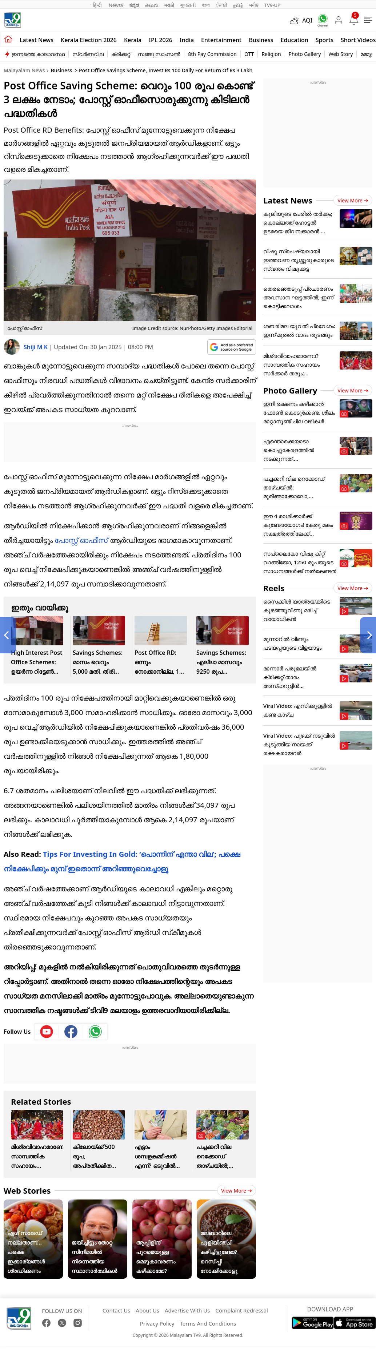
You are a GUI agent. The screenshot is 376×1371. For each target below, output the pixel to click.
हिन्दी (98, 5)
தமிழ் (238, 5)
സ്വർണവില (88, 54)
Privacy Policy (157, 1323)
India (187, 40)
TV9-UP (272, 5)
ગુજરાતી (188, 5)
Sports (324, 40)
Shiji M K (36, 347)
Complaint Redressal (241, 1310)
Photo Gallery (305, 54)
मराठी (169, 5)
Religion (271, 54)
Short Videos (358, 40)
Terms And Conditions (208, 1323)
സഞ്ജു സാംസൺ (159, 54)
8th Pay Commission (212, 54)
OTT (249, 54)
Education (294, 40)
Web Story (340, 54)
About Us (147, 1310)
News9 (116, 5)
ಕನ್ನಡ (134, 5)
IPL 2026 (160, 40)
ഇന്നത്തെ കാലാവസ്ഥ (38, 54)
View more (236, 1190)
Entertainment (221, 40)
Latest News (287, 200)
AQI (307, 20)
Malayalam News (24, 70)
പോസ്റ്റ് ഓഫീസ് (81, 540)
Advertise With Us (187, 1310)
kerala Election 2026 (89, 40)
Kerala (132, 40)
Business (261, 40)
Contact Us (116, 1310)
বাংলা (206, 5)
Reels (273, 587)
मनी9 (254, 5)
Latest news (36, 40)
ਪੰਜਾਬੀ (221, 5)
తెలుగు (152, 5)
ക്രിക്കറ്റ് (120, 54)
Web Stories (27, 1190)
